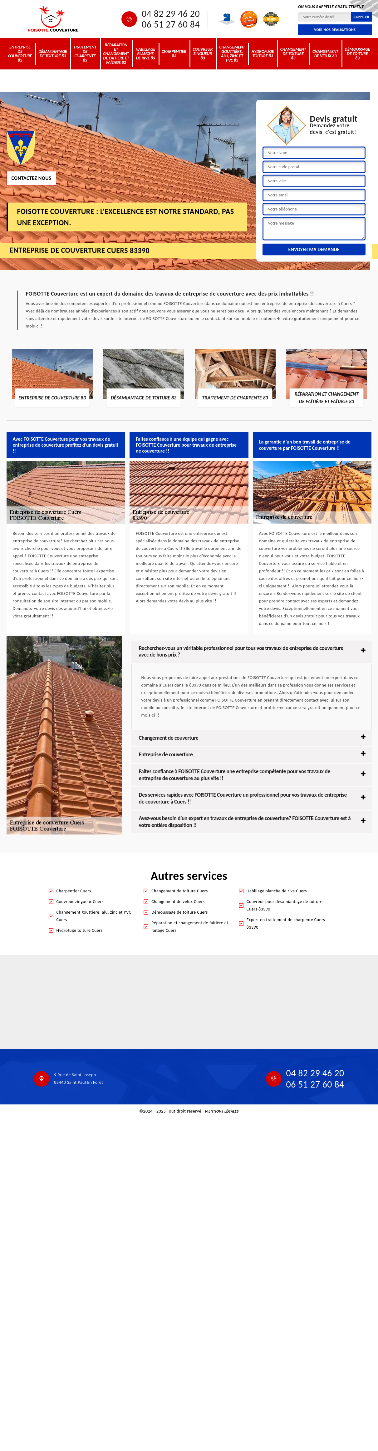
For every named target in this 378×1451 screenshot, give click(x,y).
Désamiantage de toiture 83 (52, 53)
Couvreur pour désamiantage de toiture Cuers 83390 (284, 905)
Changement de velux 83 (325, 53)
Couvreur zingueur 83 (203, 54)
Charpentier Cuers (73, 891)
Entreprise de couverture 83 (20, 53)
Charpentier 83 (174, 53)
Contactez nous (32, 178)
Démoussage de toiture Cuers (179, 912)
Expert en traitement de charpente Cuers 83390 (286, 923)
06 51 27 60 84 (171, 24)
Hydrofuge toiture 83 (263, 53)
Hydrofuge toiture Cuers (79, 930)
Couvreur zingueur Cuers (80, 901)
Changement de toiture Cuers (179, 891)
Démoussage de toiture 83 (357, 54)
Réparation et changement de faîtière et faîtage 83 (116, 53)
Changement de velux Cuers (177, 901)
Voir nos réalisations (335, 30)
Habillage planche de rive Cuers (277, 891)
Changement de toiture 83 (293, 54)
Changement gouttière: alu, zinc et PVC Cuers (93, 916)
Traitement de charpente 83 (84, 53)
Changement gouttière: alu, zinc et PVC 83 (232, 53)
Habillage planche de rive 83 (145, 54)
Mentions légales (222, 1111)
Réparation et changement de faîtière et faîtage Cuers (189, 926)
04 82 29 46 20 (171, 14)
